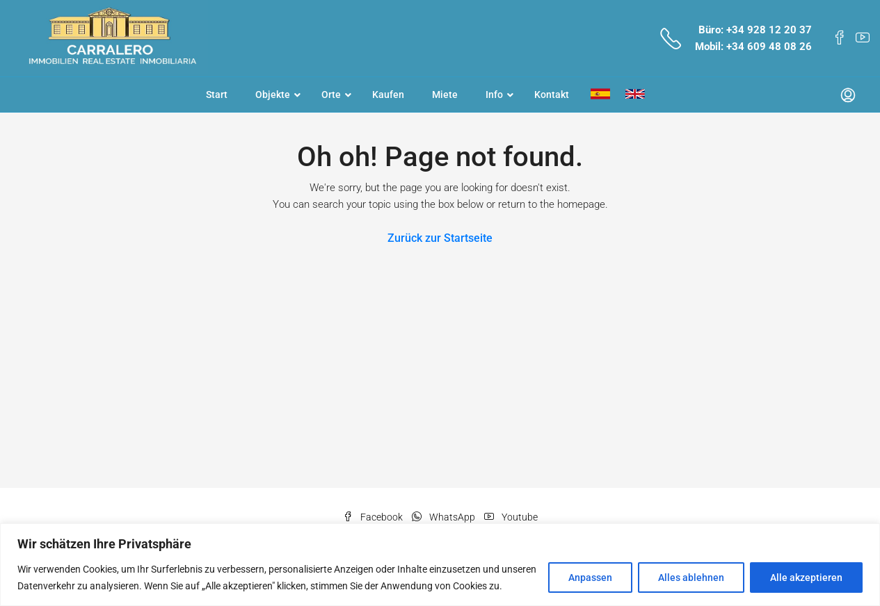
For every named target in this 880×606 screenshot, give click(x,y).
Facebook (374, 517)
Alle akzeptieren (806, 577)
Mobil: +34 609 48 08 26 (753, 46)
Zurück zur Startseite (440, 238)
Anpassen (590, 577)
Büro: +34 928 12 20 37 (755, 30)
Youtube (511, 517)
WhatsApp (444, 517)
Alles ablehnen (691, 577)
